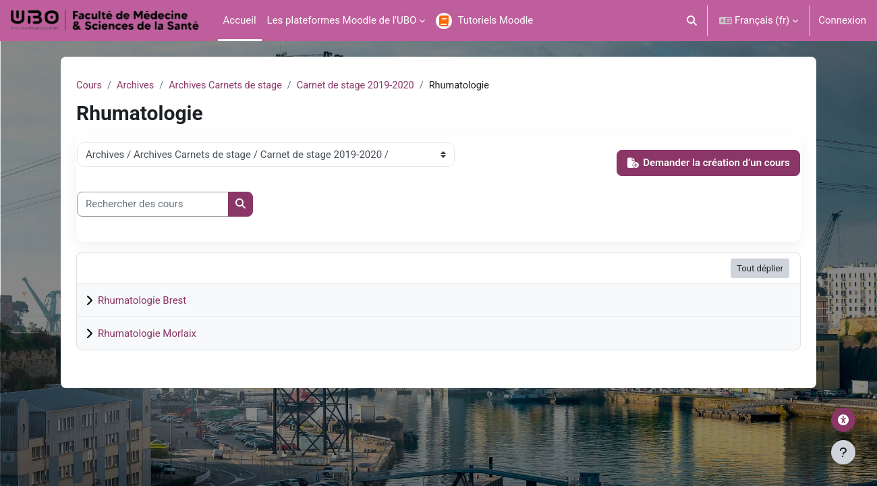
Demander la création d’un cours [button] (708, 163)
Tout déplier (760, 269)
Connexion (842, 20)
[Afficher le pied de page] (843, 452)
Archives (137, 86)
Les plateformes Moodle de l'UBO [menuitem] (342, 20)
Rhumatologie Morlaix (147, 334)
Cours (89, 86)
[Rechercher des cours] (153, 204)
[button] (692, 20)
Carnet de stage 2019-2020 (365, 86)
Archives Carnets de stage (230, 86)
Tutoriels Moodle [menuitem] (495, 20)
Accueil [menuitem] (239, 20)
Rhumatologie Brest (142, 301)
